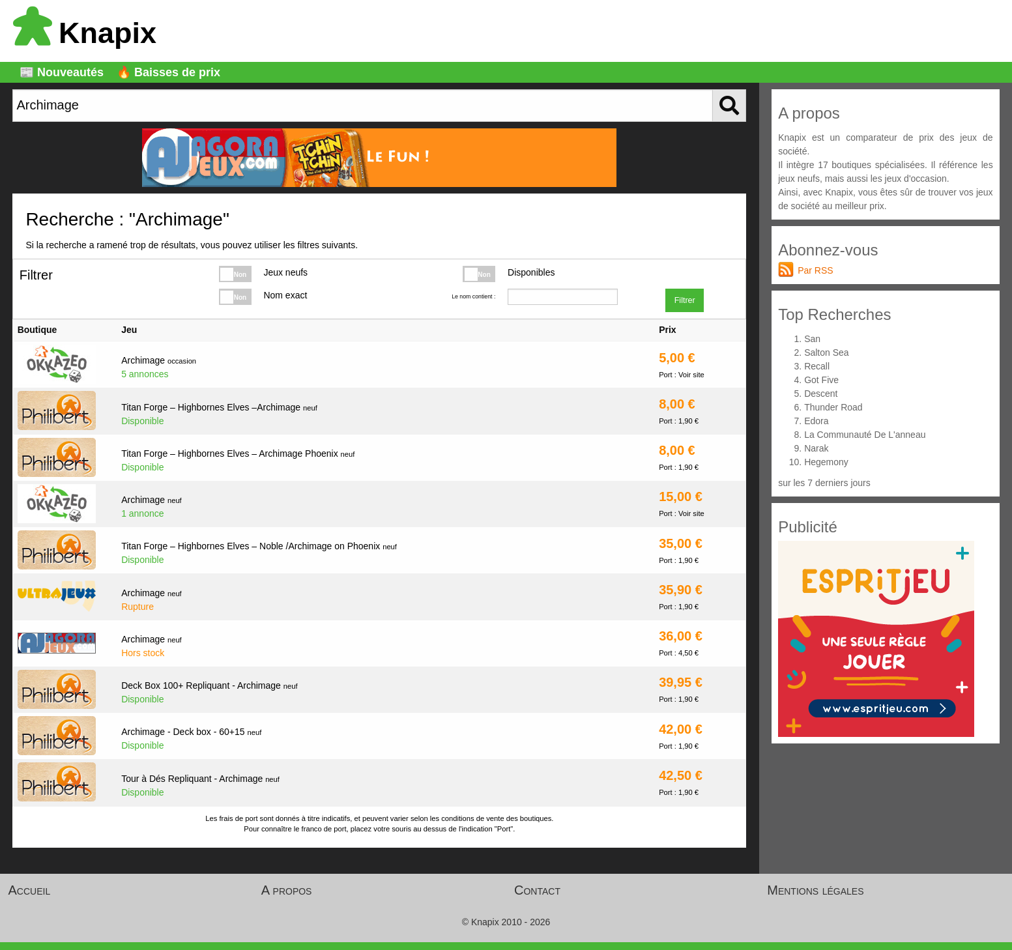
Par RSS (815, 270)
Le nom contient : (473, 296)
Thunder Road (833, 407)
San (812, 339)
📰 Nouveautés (62, 72)
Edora (816, 421)
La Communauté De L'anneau (864, 434)
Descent (820, 393)
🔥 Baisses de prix (168, 72)
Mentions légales (815, 890)
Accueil (29, 890)
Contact (537, 890)
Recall (817, 366)
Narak (816, 448)
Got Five (821, 380)
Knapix (84, 33)
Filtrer (684, 300)
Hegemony (826, 462)
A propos (286, 890)
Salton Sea (826, 352)
